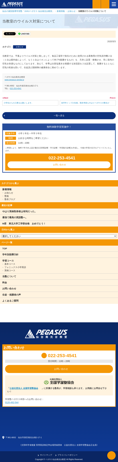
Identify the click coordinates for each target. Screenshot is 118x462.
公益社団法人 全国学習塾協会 (24, 388)
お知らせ (19, 47)
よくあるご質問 (10, 300)
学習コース (8, 260)
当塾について (9, 276)
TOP (4, 248)
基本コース (9, 264)
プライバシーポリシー (68, 455)
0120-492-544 (11, 402)
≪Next (5, 98)
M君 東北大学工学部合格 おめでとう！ (24, 223)
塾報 (6, 196)
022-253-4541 (15, 88)
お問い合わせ (59, 164)
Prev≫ (113, 98)
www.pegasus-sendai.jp (14, 80)
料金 (4, 282)
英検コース (9, 270)
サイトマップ (46, 455)
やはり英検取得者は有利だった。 (19, 211)
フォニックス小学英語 (15, 267)
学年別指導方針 (10, 254)
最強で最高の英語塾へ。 (15, 217)
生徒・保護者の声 (11, 294)
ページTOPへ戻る (111, 455)
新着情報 (7, 189)
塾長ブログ (9, 199)
